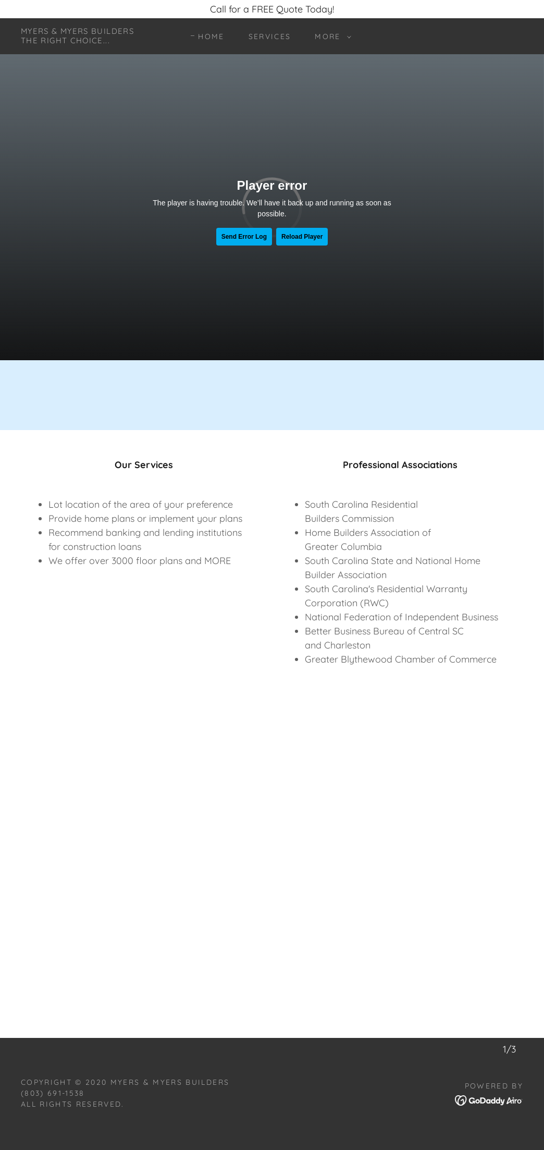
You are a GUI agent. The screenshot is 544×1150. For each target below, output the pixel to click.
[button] (330, 36)
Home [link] (211, 36)
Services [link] (270, 36)
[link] (77, 40)
